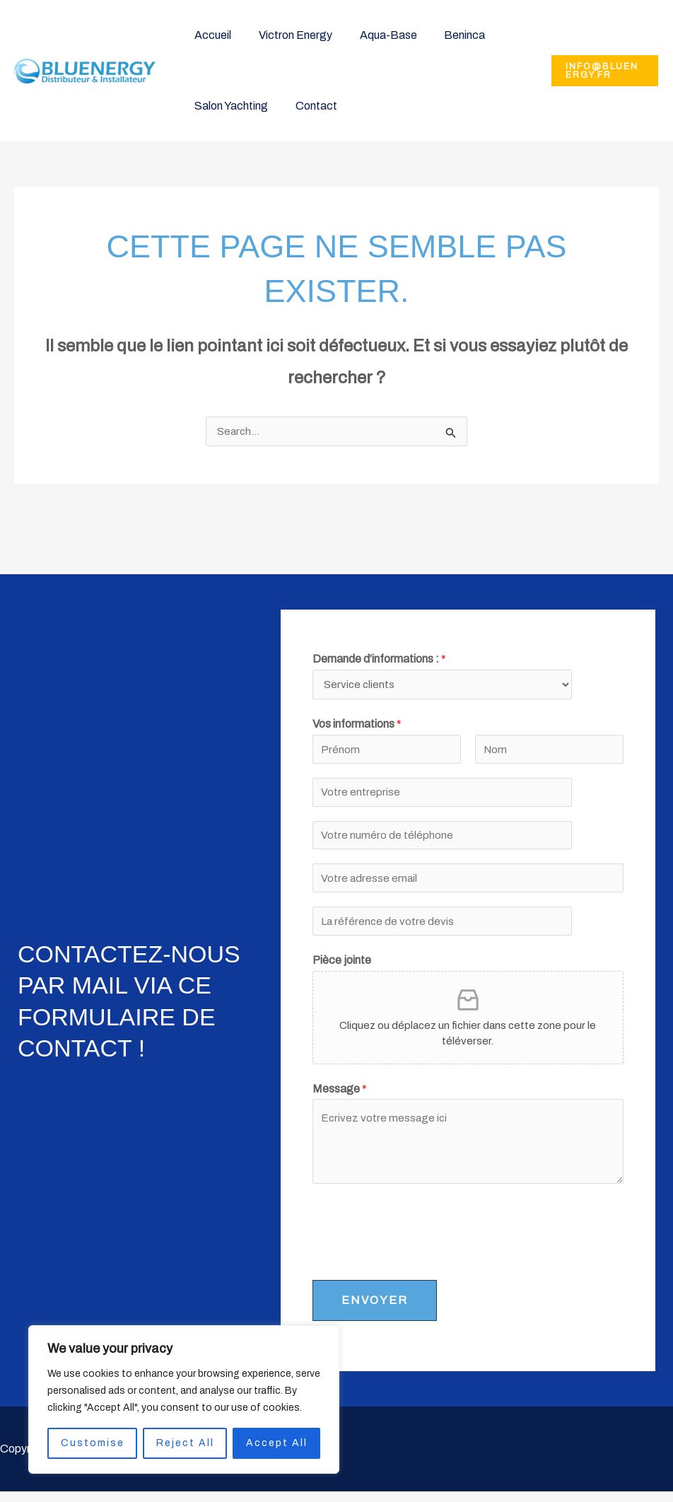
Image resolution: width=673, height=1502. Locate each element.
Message (339, 1099)
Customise (92, 1443)
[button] (602, 70)
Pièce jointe (341, 970)
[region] (183, 1399)
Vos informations (357, 727)
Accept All (277, 1443)
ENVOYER (374, 1311)
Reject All (185, 1443)
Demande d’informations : (379, 659)
